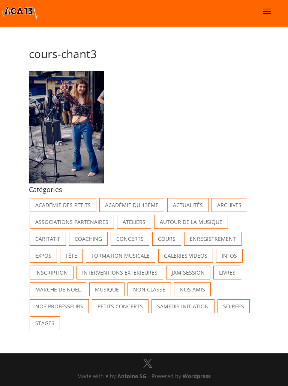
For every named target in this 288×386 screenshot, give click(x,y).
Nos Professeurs (59, 306)
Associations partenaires (71, 221)
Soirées (233, 306)
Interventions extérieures (120, 272)
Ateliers (134, 221)
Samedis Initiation (183, 306)
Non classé (149, 289)
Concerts (130, 238)
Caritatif (47, 238)
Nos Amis (192, 289)
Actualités (188, 205)
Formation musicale (121, 255)
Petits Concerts (120, 306)
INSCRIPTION (51, 272)
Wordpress (197, 376)
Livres (227, 272)
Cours (167, 238)
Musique (107, 289)
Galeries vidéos (185, 255)
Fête (71, 255)
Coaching (88, 238)
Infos (229, 255)
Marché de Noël (58, 289)
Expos (43, 255)
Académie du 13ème (132, 205)
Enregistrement (213, 238)
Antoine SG (131, 376)
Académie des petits (63, 205)
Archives (229, 205)
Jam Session (188, 272)
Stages (44, 323)
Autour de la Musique (191, 221)
